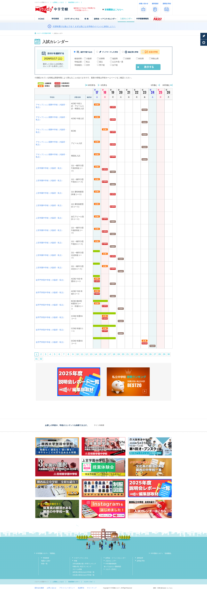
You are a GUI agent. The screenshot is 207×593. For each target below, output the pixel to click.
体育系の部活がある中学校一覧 (83, 572)
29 (164, 354)
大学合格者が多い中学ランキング (84, 564)
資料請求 (140, 558)
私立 (88, 62)
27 (155, 354)
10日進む (166, 85)
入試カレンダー (110, 561)
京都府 (128, 58)
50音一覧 (44, 564)
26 (150, 354)
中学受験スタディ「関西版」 (46, 553)
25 (146, 354)
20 (123, 354)
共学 (88, 65)
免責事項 (81, 588)
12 (86, 354)
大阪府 (89, 58)
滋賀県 (115, 58)
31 (36, 359)
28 (159, 354)
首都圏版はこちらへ (114, 9)
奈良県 (141, 58)
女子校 (115, 65)
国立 (101, 62)
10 (77, 354)
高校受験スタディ (74, 2)
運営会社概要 (39, 588)
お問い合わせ (51, 588)
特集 (75, 561)
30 (168, 354)
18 (114, 354)
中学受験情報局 (110, 564)
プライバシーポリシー (67, 588)
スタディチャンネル (81, 558)
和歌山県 (155, 58)
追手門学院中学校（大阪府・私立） (50, 280)
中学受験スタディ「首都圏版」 (161, 553)
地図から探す (46, 561)
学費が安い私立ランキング (82, 566)
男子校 (102, 65)
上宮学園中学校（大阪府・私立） (49, 168)
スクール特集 (77, 569)
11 (82, 354)
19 (118, 354)
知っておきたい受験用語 (112, 566)
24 (141, 354)
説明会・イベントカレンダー (115, 558)
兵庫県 (102, 58)
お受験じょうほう (58, 2)
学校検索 (46, 558)
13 (91, 354)
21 (127, 354)
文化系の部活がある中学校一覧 (83, 575)
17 (109, 354)
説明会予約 (141, 561)
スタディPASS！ (111, 569)
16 (105, 354)
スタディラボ (88, 581)
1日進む (154, 85)
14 (96, 354)
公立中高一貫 (117, 62)
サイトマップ (91, 588)
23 (137, 354)
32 (41, 359)
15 (100, 354)
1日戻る (104, 85)
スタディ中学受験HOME (44, 33)
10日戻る (91, 85)
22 (132, 354)
